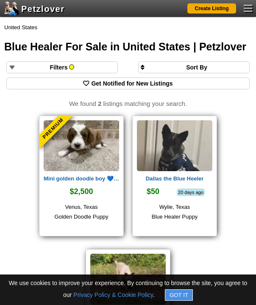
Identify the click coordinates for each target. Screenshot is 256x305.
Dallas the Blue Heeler (175, 178)
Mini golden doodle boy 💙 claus (81, 178)
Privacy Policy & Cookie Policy (113, 294)
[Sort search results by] (194, 67)
